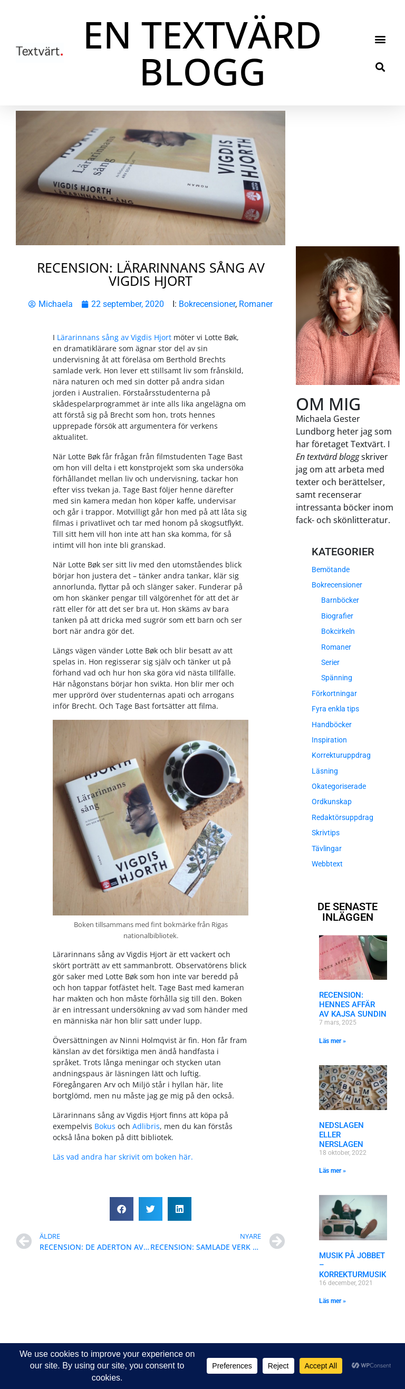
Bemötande (331, 569)
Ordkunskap (332, 801)
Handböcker (332, 724)
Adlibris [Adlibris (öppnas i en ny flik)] (146, 1126)
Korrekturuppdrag (341, 755)
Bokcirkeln (338, 631)
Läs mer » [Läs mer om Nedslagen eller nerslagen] (332, 1170)
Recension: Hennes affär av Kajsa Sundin (353, 1004)
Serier (330, 662)
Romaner (256, 304)
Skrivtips (326, 832)
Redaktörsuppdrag (342, 817)
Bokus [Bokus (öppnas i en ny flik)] (104, 1126)
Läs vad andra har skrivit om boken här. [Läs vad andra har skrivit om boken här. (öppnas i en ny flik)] (123, 1157)
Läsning (325, 771)
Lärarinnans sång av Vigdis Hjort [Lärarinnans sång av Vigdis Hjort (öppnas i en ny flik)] (114, 337)
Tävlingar (327, 848)
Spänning (336, 677)
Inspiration (329, 740)
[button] (380, 38)
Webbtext (327, 864)
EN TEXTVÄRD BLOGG (202, 53)
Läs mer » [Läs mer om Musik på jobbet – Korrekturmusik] (332, 1301)
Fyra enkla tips (335, 709)
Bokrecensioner (207, 304)
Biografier (337, 616)
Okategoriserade (339, 786)
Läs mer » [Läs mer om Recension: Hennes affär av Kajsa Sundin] (332, 1041)
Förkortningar (334, 693)
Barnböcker (340, 600)
